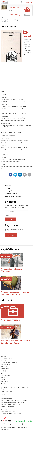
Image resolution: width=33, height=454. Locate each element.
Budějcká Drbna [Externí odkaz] (5, 372)
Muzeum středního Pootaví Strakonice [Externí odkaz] (10, 408)
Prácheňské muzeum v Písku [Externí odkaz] (8, 411)
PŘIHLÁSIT (10, 219)
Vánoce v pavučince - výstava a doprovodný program (15, 293)
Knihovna (6, 18)
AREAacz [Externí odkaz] (3, 374)
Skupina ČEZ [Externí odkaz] (4, 360)
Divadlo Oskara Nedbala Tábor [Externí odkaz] (9, 393)
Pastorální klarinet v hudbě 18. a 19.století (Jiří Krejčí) (15, 341)
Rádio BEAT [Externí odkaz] (4, 366)
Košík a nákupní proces (13, 196)
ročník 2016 (27, 20)
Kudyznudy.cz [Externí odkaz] (4, 381)
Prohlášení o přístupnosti (7, 424)
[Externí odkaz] (6, 419)
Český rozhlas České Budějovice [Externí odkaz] (9, 362)
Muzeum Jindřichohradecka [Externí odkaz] (8, 406)
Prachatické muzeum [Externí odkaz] (6, 410)
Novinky (8, 185)
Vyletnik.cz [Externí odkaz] (3, 379)
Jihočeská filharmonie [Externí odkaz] (6, 398)
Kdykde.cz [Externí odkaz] (3, 377)
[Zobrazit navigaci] (29, 2)
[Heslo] (16, 215)
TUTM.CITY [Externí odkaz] (4, 383)
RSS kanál (25, 424)
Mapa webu (4, 426)
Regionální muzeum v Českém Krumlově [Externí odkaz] (11, 413)
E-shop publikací (14, 18)
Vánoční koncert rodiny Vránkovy (11, 270)
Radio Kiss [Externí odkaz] (3, 370)
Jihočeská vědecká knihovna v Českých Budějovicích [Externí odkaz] (14, 400)
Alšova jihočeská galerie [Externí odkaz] (7, 391)
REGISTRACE (11, 235)
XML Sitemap (18, 424)
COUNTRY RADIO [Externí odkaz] (5, 368)
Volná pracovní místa (10, 320)
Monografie (9, 191)
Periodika (21, 18)
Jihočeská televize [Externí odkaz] (5, 364)
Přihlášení (27, 15)
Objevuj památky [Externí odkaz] (5, 375)
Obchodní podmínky (12, 194)
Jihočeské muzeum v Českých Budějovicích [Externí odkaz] (11, 404)
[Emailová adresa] (16, 211)
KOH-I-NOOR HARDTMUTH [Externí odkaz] (7, 359)
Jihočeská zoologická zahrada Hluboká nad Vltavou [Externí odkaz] (13, 402)
